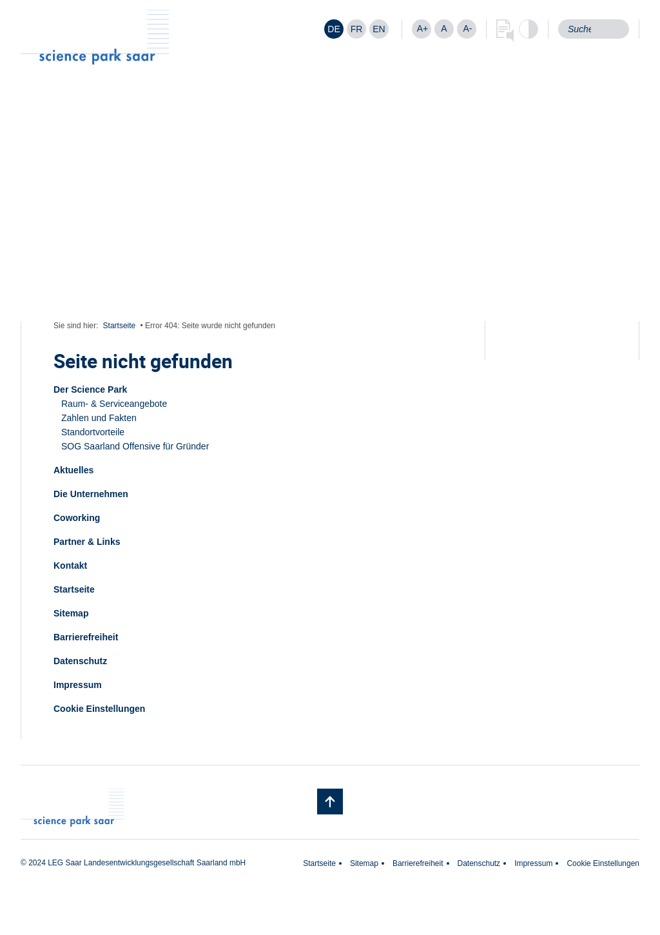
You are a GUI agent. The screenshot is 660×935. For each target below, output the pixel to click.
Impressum (77, 685)
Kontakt (70, 565)
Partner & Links (86, 541)
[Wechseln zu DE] (334, 29)
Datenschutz (80, 661)
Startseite (119, 325)
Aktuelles (73, 470)
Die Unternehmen (90, 494)
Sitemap (70, 613)
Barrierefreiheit (85, 637)
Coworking (76, 518)
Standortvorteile (92, 432)
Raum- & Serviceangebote (114, 404)
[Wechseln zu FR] (356, 29)
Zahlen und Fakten (99, 418)
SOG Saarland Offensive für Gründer (135, 446)
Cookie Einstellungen (99, 709)
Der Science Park (90, 389)
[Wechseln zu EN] (379, 29)
